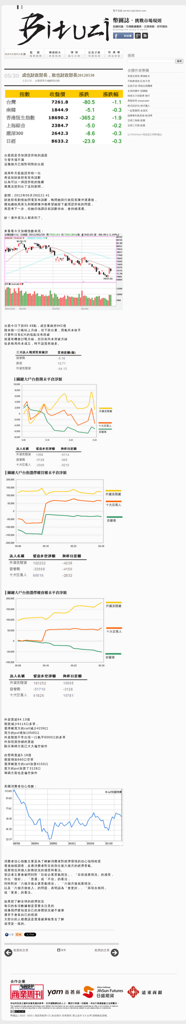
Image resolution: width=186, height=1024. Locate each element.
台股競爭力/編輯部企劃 (47, 80)
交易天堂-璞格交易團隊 (140, 85)
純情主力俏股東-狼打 (139, 95)
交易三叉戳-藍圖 (136, 125)
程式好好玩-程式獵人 (139, 105)
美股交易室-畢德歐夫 (139, 76)
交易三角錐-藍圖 (136, 120)
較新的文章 (21, 950)
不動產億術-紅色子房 (139, 81)
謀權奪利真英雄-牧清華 (140, 115)
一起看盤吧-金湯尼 (138, 110)
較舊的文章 (102, 950)
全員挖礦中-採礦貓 (138, 90)
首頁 (63, 950)
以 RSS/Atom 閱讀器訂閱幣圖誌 (145, 134)
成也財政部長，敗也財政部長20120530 (58, 75)
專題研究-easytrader (138, 100)
